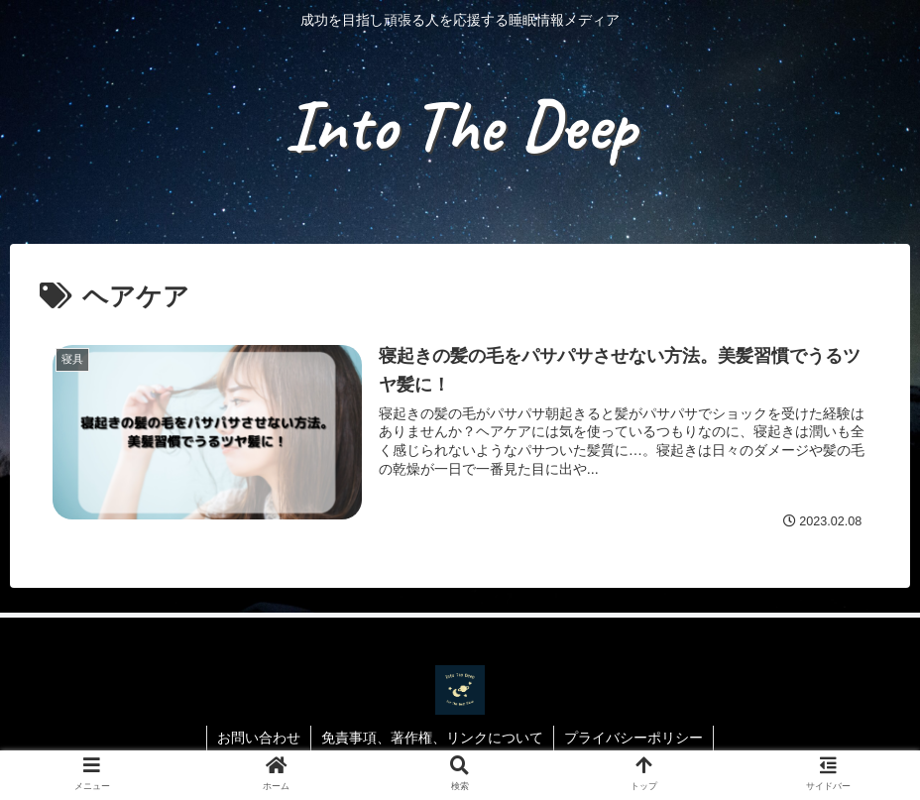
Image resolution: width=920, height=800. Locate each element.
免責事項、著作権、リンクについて (432, 737)
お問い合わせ (258, 737)
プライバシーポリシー (633, 737)
